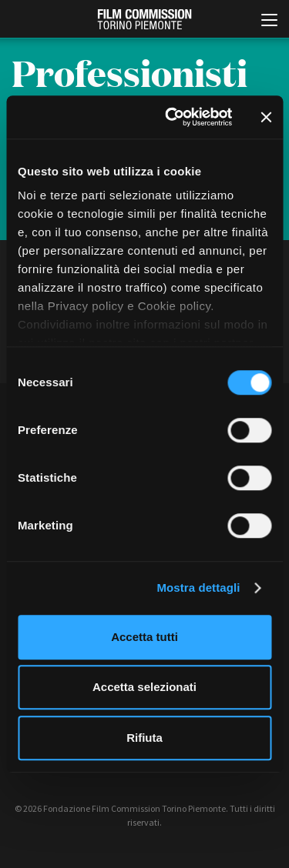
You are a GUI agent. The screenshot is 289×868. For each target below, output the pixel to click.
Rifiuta (144, 737)
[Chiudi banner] (265, 117)
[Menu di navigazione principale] (269, 21)
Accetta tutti (144, 636)
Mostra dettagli (198, 587)
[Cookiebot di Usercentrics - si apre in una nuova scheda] (172, 117)
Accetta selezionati (144, 686)
